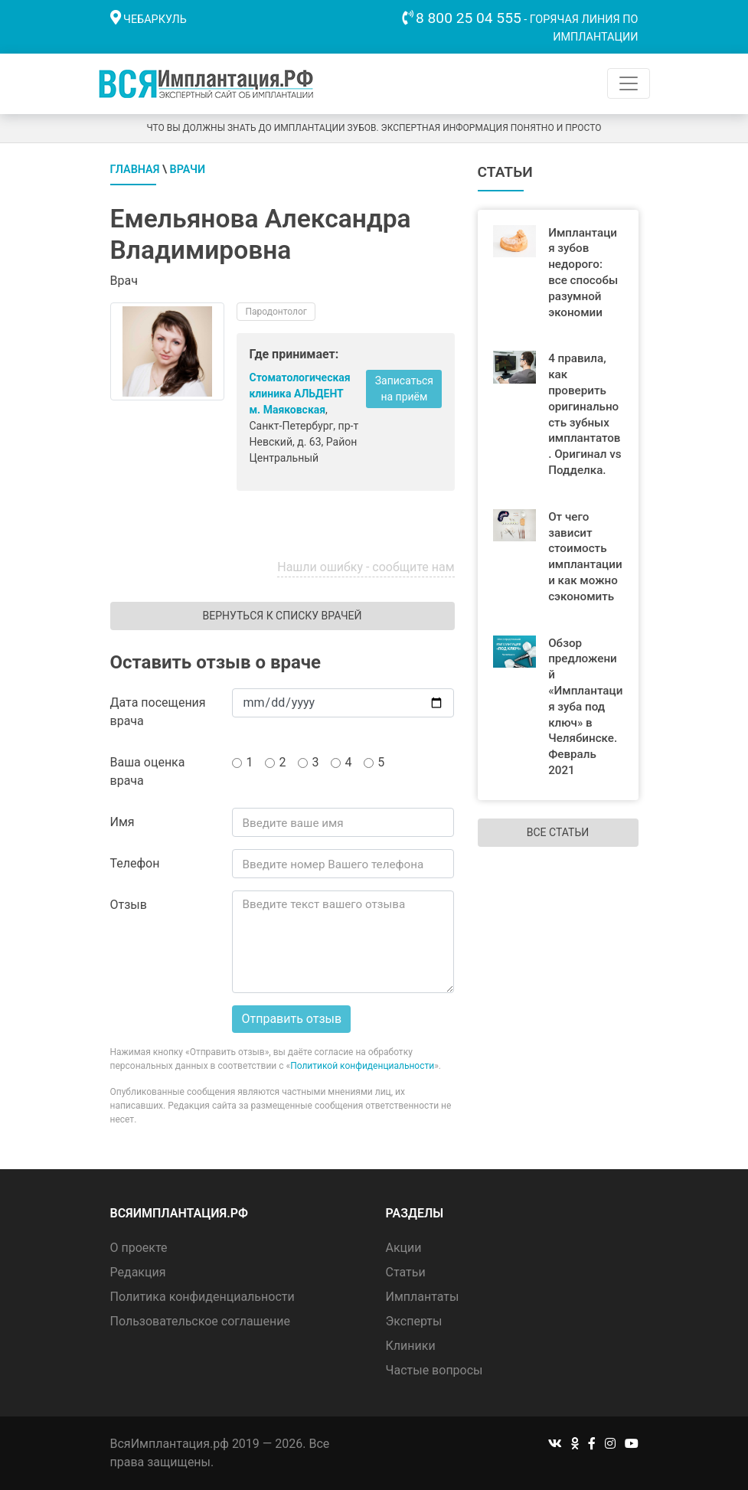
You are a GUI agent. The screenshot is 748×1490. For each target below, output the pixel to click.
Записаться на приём (404, 388)
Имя (122, 822)
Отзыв (128, 904)
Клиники (411, 1345)
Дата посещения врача (158, 711)
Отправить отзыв (291, 1018)
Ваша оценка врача (147, 771)
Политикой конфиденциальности (362, 1065)
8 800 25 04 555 (468, 18)
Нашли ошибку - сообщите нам (365, 567)
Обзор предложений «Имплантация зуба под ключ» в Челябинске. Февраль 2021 (585, 706)
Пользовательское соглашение (200, 1321)
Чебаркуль (155, 19)
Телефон (135, 863)
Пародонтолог (275, 311)
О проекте (139, 1247)
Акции (404, 1247)
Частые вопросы (434, 1370)
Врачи (188, 169)
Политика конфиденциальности (202, 1296)
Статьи (406, 1272)
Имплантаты (422, 1296)
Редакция (138, 1272)
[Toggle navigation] (628, 83)
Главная (135, 169)
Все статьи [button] (558, 832)
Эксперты (414, 1321)
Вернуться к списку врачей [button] (281, 615)
